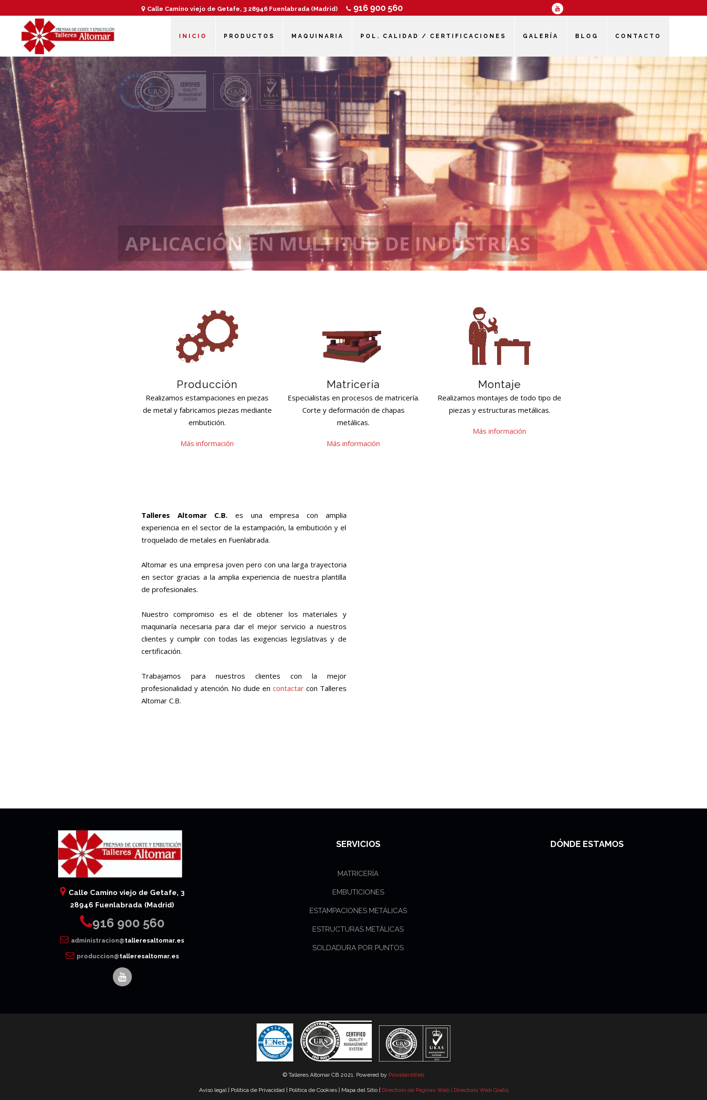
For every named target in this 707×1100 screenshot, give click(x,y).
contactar (288, 688)
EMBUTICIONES (358, 892)
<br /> (463, 591)
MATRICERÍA (358, 873)
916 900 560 (374, 8)
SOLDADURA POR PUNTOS (358, 948)
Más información (207, 443)
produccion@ (122, 956)
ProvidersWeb (406, 1074)
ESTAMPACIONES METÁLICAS (358, 910)
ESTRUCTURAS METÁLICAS (358, 929)
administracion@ (122, 940)
